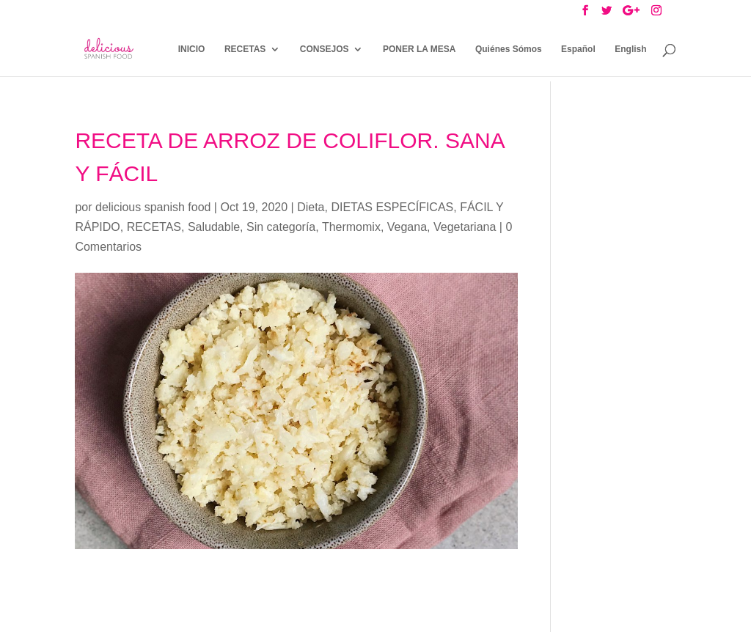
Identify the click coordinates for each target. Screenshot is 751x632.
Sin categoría (280, 227)
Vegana (407, 227)
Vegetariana (464, 227)
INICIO (191, 49)
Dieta (310, 207)
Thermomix (351, 227)
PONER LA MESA (419, 49)
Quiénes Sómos (508, 49)
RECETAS (244, 49)
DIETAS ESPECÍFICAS (392, 207)
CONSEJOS (324, 49)
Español (578, 49)
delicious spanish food (152, 207)
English (630, 49)
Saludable (214, 227)
